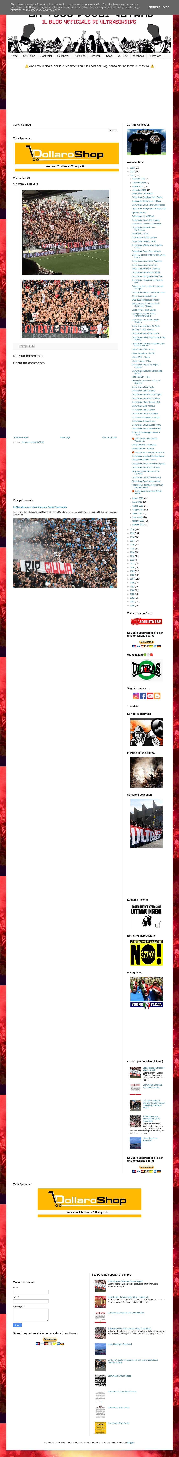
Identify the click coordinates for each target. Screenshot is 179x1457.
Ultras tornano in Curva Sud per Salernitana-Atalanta (145, 305)
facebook (138, 56)
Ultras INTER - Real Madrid (144, 310)
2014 (132, 552)
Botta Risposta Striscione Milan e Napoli (154, 1069)
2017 (132, 541)
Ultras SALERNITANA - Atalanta (146, 269)
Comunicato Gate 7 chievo (143, 406)
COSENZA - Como (140, 234)
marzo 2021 (137, 517)
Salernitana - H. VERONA (143, 216)
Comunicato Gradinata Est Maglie (146, 224)
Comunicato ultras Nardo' (119, 1407)
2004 (132, 590)
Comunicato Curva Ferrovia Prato (146, 429)
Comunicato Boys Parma (118, 1423)
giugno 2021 (138, 506)
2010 (132, 567)
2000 (132, 605)
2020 (132, 529)
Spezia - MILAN (139, 212)
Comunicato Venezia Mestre (144, 296)
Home (14, 56)
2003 (132, 594)
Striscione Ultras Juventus (143, 330)
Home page (65, 437)
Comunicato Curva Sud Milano (145, 413)
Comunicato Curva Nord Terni (145, 265)
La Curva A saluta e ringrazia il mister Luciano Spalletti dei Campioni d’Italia (154, 1104)
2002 (132, 598)
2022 (132, 171)
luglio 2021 (137, 502)
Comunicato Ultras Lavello (143, 410)
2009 (132, 571)
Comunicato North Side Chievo (145, 333)
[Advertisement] (89, 95)
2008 (132, 575)
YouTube (123, 56)
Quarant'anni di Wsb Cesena (144, 237)
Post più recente (21, 437)
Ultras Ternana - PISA (141, 361)
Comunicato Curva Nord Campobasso (148, 205)
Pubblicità (79, 56)
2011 (132, 563)
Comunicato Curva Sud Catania (145, 467)
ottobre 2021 (138, 186)
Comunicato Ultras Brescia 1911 (146, 402)
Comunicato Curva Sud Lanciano (146, 251)
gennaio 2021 (138, 525)
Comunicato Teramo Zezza (143, 421)
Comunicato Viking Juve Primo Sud (147, 276)
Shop (109, 56)
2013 (132, 556)
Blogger (130, 1442)
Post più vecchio (109, 437)
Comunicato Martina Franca (144, 460)
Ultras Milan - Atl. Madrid (142, 193)
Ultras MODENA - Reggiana (144, 445)
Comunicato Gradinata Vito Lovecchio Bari (152, 1086)
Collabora (62, 56)
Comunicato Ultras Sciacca (119, 1376)
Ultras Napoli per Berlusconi (150, 1139)
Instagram (155, 56)
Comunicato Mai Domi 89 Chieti (145, 326)
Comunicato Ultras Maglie (143, 387)
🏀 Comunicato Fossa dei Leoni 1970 (148, 452)
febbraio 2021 (138, 521)
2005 (132, 586)
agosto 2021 (138, 498)
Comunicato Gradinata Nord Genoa (147, 197)
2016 (132, 545)
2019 (132, 533)
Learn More (154, 7)
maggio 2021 (138, 509)
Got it (166, 7)
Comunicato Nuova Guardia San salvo (148, 292)
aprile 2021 (137, 513)
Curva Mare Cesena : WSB (143, 241)
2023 (132, 168)
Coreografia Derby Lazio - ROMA (146, 201)
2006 (132, 582)
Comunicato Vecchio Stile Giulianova (148, 456)
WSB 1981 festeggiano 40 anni (145, 300)
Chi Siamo (29, 56)
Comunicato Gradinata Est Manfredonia (143, 228)
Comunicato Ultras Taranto (143, 391)
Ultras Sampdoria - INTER (143, 353)
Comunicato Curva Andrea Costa (146, 481)
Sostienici (46, 56)
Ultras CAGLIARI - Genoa (143, 349)
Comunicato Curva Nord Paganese (147, 261)
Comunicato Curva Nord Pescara (122, 1391)
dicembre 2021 (139, 179)
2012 (132, 560)
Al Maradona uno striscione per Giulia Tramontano (40, 507)
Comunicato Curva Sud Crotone (146, 220)
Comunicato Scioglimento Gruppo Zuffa (149, 208)
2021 (132, 175)
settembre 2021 (139, 190)
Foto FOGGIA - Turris (141, 377)
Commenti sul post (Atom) (33, 442)
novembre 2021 (139, 182)
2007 (132, 579)
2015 (132, 548)
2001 (132, 601)
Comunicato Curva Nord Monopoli (146, 394)
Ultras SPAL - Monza (141, 357)
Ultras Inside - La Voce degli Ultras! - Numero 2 (128, 1297)
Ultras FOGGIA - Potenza (143, 448)
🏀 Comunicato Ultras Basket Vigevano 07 (144, 439)
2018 (132, 537)
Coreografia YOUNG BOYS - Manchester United (144, 315)
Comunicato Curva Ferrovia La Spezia (148, 464)
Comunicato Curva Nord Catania (146, 272)
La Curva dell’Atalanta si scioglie (146, 417)
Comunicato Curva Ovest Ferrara (146, 425)
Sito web (96, 56)
